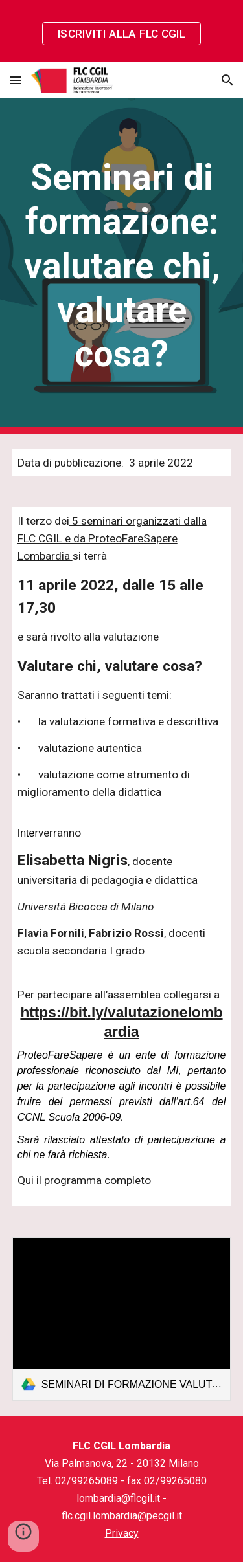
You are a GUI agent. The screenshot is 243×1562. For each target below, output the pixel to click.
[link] (121, 1319)
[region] (121, 31)
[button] (15, 80)
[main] (121, 266)
